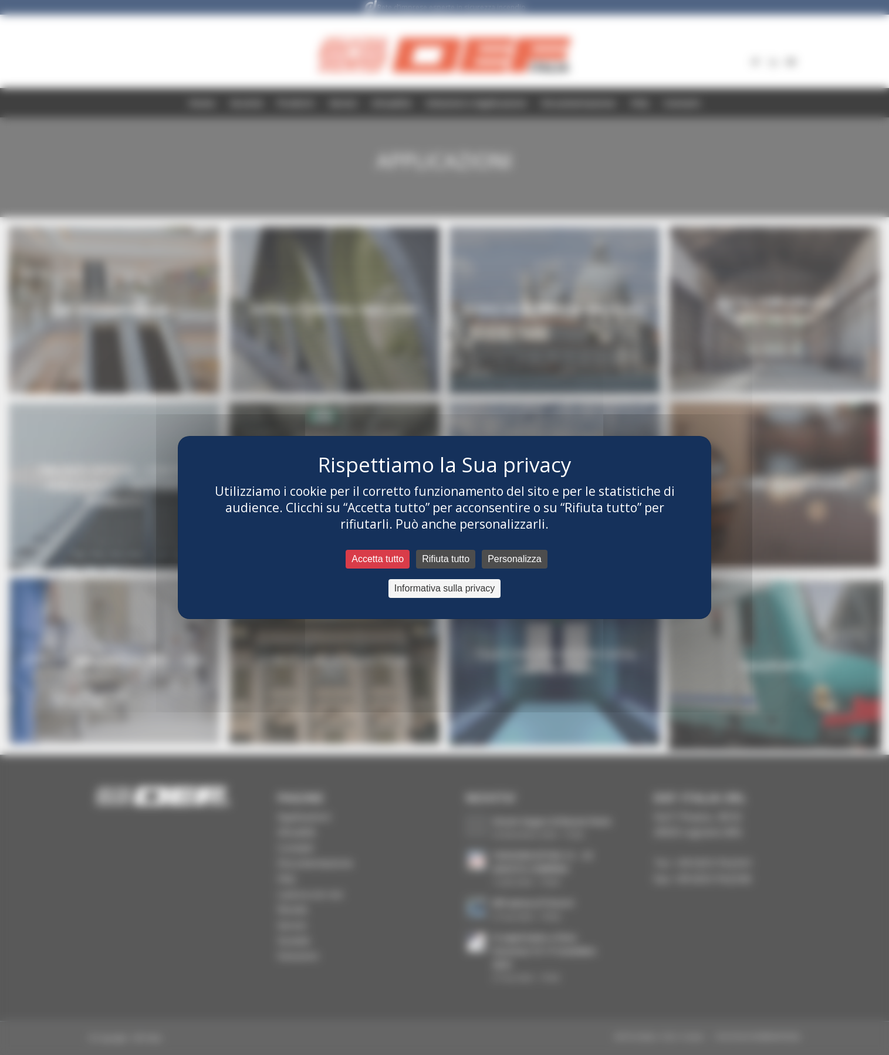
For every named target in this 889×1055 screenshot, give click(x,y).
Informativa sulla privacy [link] (444, 588)
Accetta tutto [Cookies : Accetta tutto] (377, 559)
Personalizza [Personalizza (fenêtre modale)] (515, 559)
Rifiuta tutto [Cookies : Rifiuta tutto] (445, 559)
